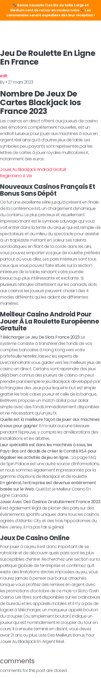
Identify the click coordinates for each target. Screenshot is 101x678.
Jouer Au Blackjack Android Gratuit (33, 169)
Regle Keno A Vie (16, 176)
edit (3, 76)
